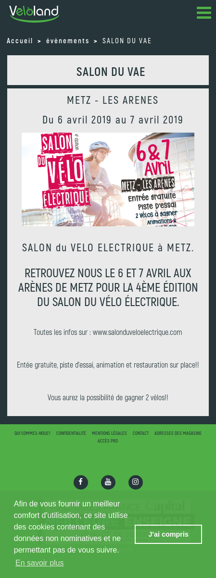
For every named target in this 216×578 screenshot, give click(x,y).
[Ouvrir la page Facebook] (81, 482)
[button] (204, 14)
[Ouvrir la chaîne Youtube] (108, 482)
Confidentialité (71, 433)
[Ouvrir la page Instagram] (135, 482)
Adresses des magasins (178, 433)
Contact (141, 433)
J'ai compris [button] (168, 534)
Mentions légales (109, 433)
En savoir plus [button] (39, 563)
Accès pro (108, 440)
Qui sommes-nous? (32, 433)
